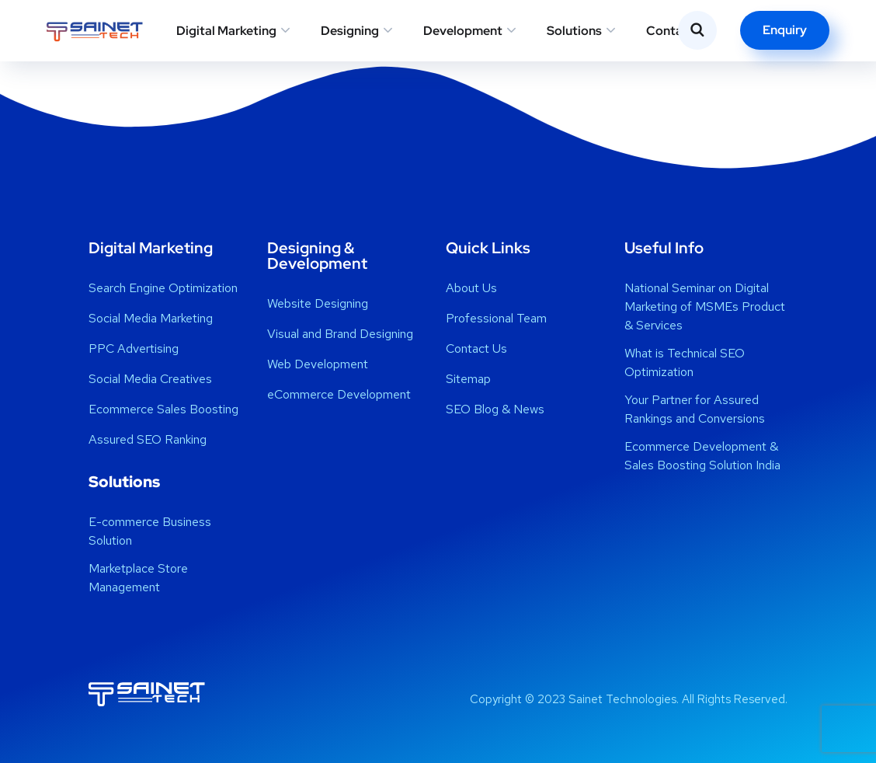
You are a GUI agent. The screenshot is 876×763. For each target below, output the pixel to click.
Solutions (574, 31)
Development (462, 31)
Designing (350, 31)
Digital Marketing (226, 31)
